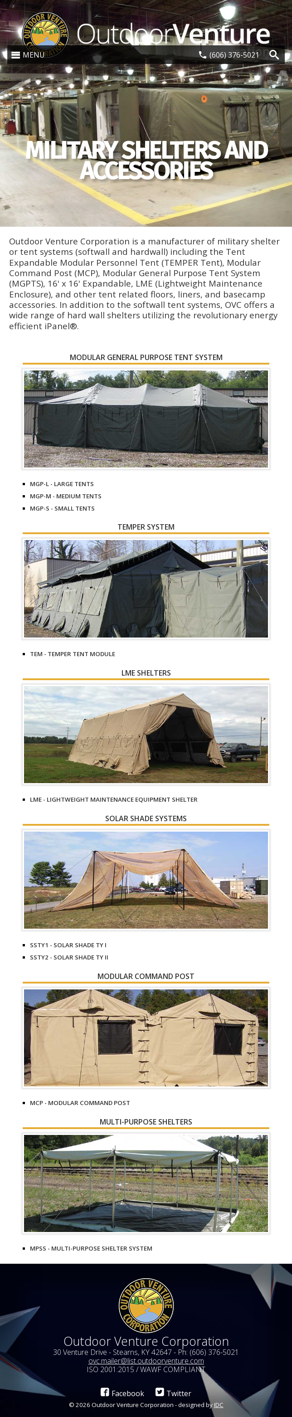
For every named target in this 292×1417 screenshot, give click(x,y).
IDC (219, 1405)
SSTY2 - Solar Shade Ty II (69, 957)
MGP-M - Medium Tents (66, 496)
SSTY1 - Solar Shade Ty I (68, 945)
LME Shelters (146, 673)
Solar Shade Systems (146, 819)
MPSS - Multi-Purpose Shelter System (91, 1248)
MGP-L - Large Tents (62, 484)
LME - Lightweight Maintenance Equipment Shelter (114, 799)
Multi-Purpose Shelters (146, 1122)
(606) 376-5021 (234, 55)
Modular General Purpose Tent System (146, 358)
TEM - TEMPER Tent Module (72, 654)
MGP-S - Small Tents (62, 508)
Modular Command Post (146, 977)
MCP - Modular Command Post (80, 1103)
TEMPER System (146, 527)
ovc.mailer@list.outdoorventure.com (146, 1361)
